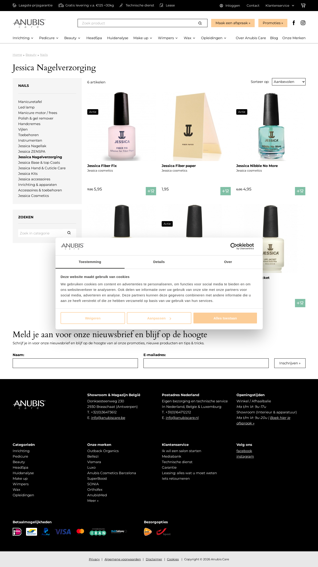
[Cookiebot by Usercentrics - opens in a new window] (237, 246)
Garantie (169, 467)
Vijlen (23, 129)
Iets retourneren (176, 478)
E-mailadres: (154, 355)
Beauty (31, 54)
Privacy (94, 559)
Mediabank (171, 456)
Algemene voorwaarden (123, 559)
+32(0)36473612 (104, 412)
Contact (253, 5)
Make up (20, 478)
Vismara (94, 462)
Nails (44, 54)
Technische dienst (177, 462)
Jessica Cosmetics (33, 195)
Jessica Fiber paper (179, 166)
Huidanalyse (23, 473)
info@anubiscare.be (108, 417)
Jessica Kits (28, 173)
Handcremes (29, 124)
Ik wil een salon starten (181, 451)
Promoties (271, 23)
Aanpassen (159, 318)
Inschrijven (288, 363)
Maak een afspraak (232, 23)
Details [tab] (159, 261)
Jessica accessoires (34, 179)
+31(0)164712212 (178, 412)
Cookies (173, 559)
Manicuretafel (30, 101)
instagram (245, 456)
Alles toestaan (225, 318)
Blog (274, 38)
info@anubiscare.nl (182, 417)
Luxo (91, 467)
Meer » (93, 500)
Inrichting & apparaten (37, 184)
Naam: (18, 355)
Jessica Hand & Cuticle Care (42, 168)
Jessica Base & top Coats (39, 162)
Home (17, 54)
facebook (244, 451)
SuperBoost (97, 478)
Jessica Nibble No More (257, 166)
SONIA (93, 484)
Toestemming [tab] (90, 261)
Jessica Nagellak (32, 146)
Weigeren (92, 318)
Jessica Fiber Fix (102, 166)
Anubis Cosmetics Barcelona (111, 473)
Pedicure (20, 456)
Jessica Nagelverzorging (40, 157)
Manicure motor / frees (37, 113)
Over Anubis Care (251, 38)
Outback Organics (103, 451)
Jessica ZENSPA (31, 151)
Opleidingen (23, 495)
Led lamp (26, 107)
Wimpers (21, 484)
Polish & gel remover (35, 118)
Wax (16, 489)
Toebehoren (28, 135)
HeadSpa (20, 467)
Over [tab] (228, 261)
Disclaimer (154, 559)
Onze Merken (294, 38)
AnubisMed (97, 495)
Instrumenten (30, 140)
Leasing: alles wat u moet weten (189, 473)
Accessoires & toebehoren (40, 190)
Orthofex (94, 489)
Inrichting (21, 451)
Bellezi (93, 456)
